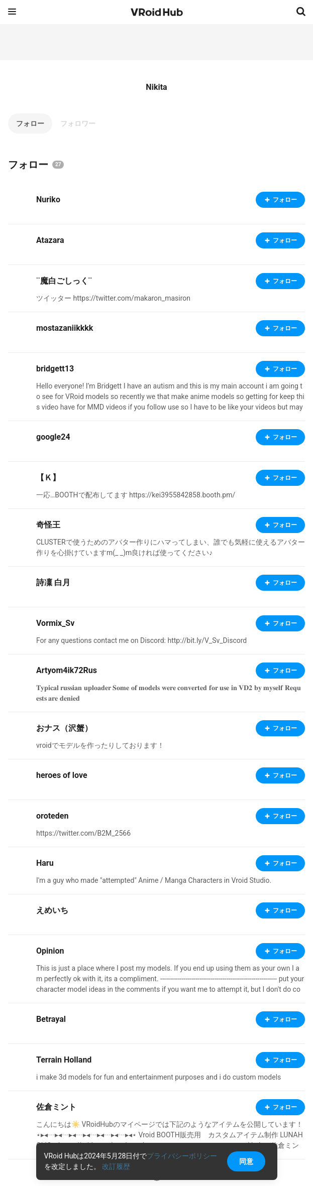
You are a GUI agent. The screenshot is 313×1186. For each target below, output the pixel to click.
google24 (53, 437)
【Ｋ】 (48, 477)
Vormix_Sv (55, 623)
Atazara (50, 240)
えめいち (52, 910)
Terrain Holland (63, 1060)
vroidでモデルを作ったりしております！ (100, 745)
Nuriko (48, 199)
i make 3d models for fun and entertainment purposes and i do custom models (158, 1077)
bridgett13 (55, 368)
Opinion (50, 951)
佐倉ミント (56, 1107)
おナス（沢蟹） (64, 728)
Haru (45, 863)
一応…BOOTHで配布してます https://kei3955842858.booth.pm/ (135, 495)
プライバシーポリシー (182, 1156)
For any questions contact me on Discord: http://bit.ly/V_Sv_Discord (141, 640)
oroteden (52, 816)
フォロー (30, 123)
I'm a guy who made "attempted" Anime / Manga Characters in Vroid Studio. (153, 880)
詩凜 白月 (53, 582)
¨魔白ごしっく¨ (64, 281)
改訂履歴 (116, 1166)
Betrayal (51, 1019)
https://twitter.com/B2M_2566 (83, 833)
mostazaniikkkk (64, 328)
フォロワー (77, 123)
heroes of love (61, 775)
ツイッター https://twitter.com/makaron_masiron (113, 298)
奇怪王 (48, 525)
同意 (246, 1161)
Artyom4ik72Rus (66, 670)
